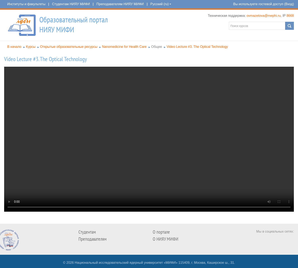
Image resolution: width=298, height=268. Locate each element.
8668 (290, 15)
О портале (161, 232)
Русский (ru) (160, 4)
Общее (156, 46)
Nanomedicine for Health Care (124, 46)
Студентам (87, 232)
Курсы (31, 46)
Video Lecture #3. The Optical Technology (197, 46)
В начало (14, 46)
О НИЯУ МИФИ (165, 239)
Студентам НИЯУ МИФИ (71, 4)
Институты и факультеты (26, 4)
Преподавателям (92, 239)
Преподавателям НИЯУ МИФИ (120, 4)
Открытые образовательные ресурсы (68, 46)
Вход (289, 4)
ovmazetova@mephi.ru (263, 15)
